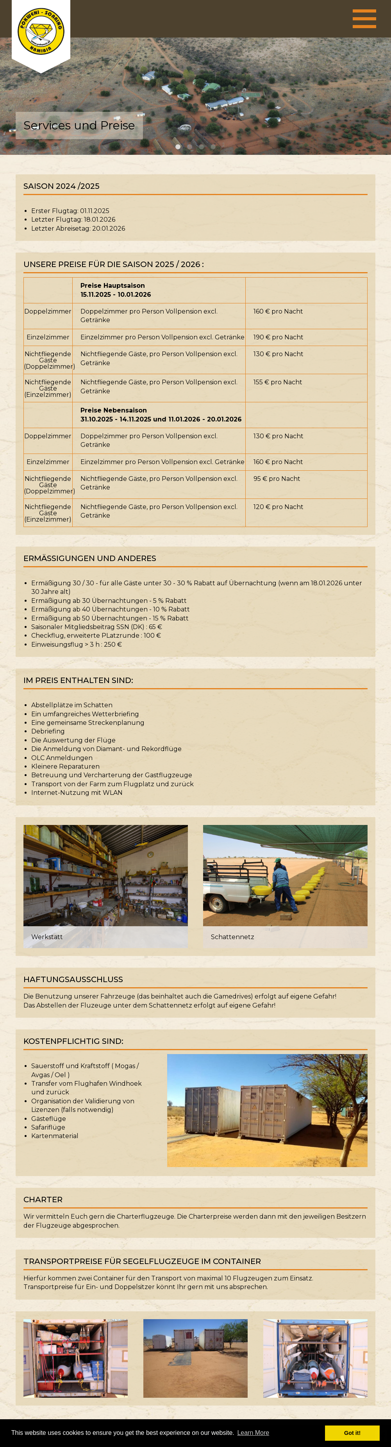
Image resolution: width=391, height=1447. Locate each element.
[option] (195, 96)
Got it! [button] (352, 1433)
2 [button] (190, 147)
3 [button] (201, 147)
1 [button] (178, 147)
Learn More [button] (253, 1432)
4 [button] (213, 147)
